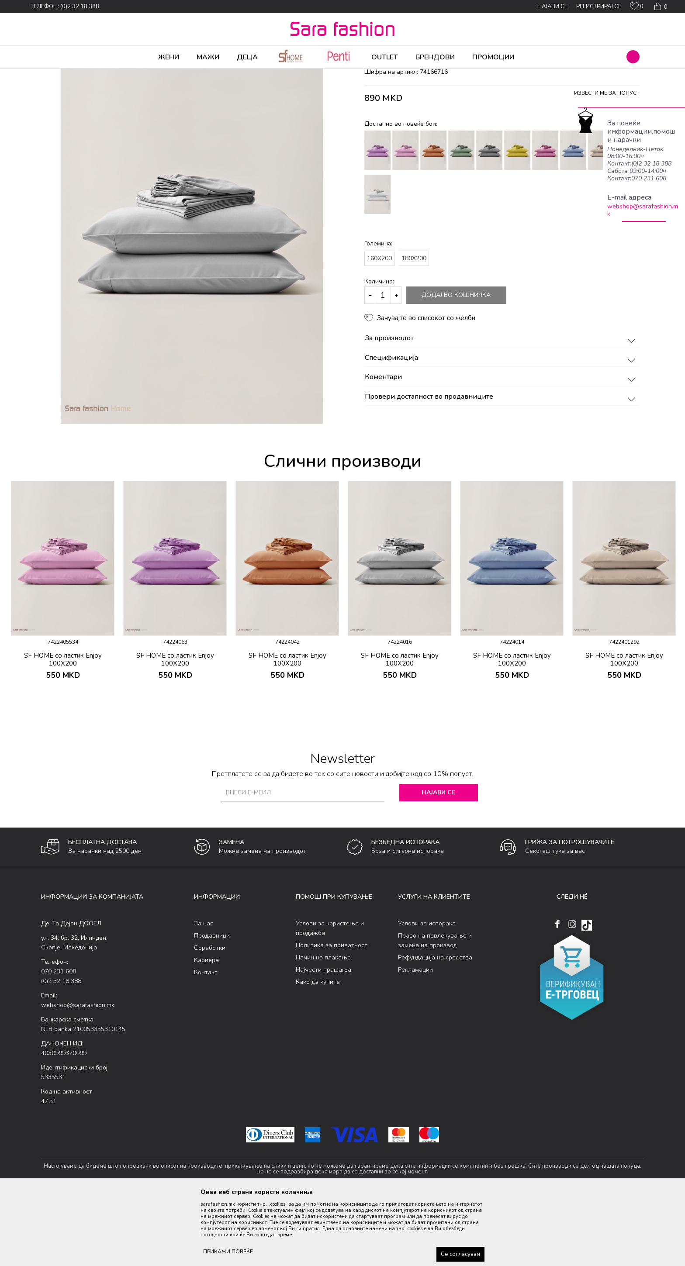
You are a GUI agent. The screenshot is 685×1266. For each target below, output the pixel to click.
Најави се (438, 861)
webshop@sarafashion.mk (642, 210)
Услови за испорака (427, 992)
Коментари (501, 446)
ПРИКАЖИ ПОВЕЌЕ (228, 1251)
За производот (501, 407)
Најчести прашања (323, 1038)
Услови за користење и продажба (330, 997)
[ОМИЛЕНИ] (636, 8)
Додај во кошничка (456, 363)
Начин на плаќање (323, 1026)
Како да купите (318, 1050)
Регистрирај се (598, 6)
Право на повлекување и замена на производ (435, 1009)
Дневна (180, 74)
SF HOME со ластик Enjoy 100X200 (63, 728)
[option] (63, 656)
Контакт (206, 1041)
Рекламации (415, 1038)
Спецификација (501, 427)
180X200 (413, 327)
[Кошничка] (660, 6)
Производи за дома (139, 74)
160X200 (379, 327)
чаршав (205, 74)
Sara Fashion (57, 74)
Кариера (206, 1029)
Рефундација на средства (435, 1026)
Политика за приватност (331, 1014)
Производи (93, 74)
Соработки (209, 1016)
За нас (203, 992)
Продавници (212, 1004)
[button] (633, 56)
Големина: (378, 312)
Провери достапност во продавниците (501, 465)
